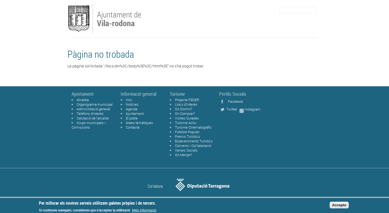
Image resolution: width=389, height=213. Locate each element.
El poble (132, 118)
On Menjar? (183, 154)
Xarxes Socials (186, 150)
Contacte (133, 127)
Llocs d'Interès (186, 104)
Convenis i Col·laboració (193, 145)
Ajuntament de (119, 18)
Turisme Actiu (185, 122)
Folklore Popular (187, 131)
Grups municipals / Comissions (89, 125)
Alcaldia (83, 99)
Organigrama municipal (95, 104)
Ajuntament (135, 113)
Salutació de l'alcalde (93, 118)
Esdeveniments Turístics (194, 141)
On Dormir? (183, 108)
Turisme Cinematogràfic (193, 127)
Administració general (93, 108)
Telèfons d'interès (90, 113)
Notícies (132, 104)
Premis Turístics (187, 136)
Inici (129, 99)
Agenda (131, 108)
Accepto (339, 206)
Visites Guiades (187, 118)
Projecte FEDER (187, 99)
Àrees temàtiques (139, 122)
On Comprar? (185, 113)
